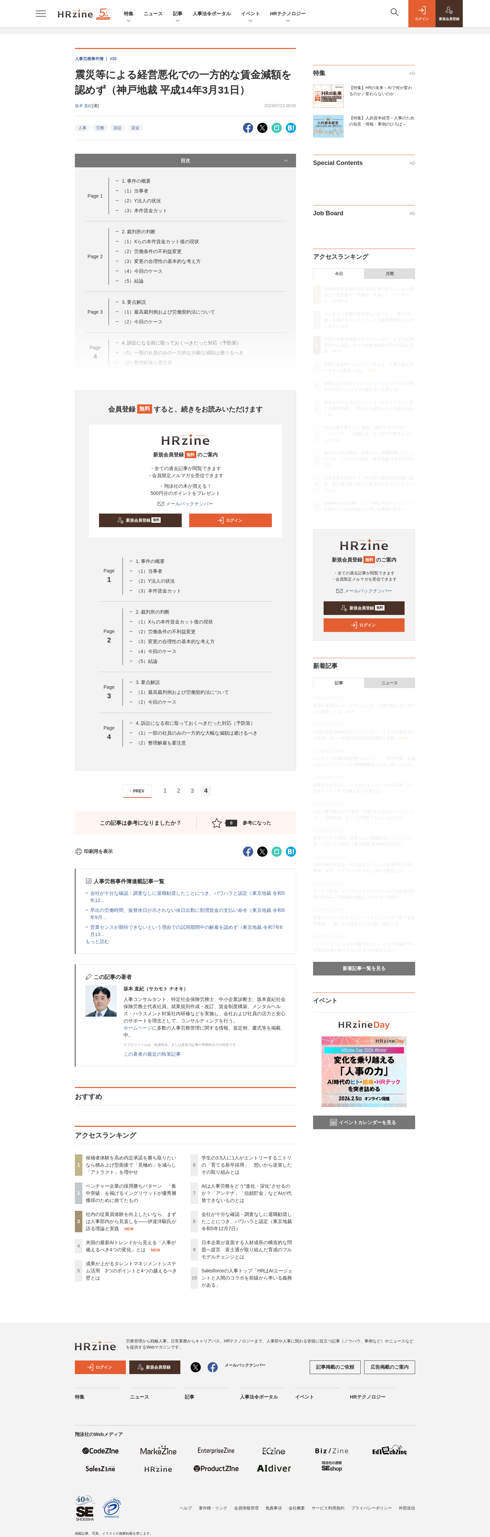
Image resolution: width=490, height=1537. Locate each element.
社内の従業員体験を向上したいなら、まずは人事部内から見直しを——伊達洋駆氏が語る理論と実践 (131, 1221)
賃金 (135, 128)
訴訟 (118, 128)
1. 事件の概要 (136, 181)
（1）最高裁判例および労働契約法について (168, 312)
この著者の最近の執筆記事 (152, 1054)
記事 (177, 14)
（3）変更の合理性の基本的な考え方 (161, 261)
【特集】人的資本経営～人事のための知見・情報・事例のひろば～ (381, 121)
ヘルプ (186, 1508)
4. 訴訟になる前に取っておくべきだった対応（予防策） (196, 723)
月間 (390, 273)
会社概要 (297, 1508)
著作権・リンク (213, 1508)
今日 (339, 273)
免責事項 (273, 1508)
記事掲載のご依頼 (335, 1367)
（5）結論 (133, 281)
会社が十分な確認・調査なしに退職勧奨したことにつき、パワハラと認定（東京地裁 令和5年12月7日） (246, 1221)
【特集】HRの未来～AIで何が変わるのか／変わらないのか (380, 90)
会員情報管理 (246, 1508)
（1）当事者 (135, 191)
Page (94, 196)
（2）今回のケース (156, 702)
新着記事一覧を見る (364, 968)
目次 (235, 160)
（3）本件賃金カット (144, 210)
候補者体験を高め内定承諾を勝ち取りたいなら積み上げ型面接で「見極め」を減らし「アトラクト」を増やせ (131, 1165)
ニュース (153, 13)
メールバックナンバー (185, 503)
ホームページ (138, 1028)
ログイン (229, 520)
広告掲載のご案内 (390, 1367)
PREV (136, 791)
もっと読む (97, 941)
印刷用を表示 (94, 851)
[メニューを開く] (40, 13)
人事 (82, 128)
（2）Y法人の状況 (141, 200)
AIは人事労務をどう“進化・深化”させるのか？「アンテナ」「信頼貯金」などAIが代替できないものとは (246, 1193)
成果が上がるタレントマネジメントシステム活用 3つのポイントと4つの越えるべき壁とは (131, 1271)
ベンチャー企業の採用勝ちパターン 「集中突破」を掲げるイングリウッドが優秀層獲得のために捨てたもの (131, 1193)
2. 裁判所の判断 (139, 231)
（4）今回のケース (142, 271)
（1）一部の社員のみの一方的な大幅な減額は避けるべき (197, 733)
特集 (128, 14)
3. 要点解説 (134, 302)
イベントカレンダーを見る (363, 1122)
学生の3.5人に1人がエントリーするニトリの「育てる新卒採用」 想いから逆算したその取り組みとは (246, 1165)
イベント (250, 14)
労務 (100, 128)
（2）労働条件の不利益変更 (152, 251)
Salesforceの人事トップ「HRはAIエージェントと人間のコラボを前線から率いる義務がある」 (247, 1278)
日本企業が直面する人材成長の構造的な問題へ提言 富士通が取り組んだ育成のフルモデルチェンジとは (246, 1249)
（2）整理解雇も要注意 (161, 743)
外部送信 (407, 1508)
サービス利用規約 (328, 1508)
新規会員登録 (139, 520)
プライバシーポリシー (371, 1508)
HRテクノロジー (288, 14)
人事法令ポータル (212, 13)
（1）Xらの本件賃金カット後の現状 (160, 241)
